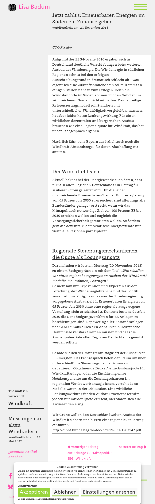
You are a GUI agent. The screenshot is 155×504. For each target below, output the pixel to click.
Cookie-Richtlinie (27, 499)
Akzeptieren (34, 492)
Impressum (68, 499)
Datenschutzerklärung (49, 499)
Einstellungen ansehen (109, 492)
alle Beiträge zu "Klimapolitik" (90, 453)
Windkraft (20, 403)
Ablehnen (65, 492)
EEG (70, 458)
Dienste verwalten (27, 486)
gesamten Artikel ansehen (22, 454)
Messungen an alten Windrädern (25, 425)
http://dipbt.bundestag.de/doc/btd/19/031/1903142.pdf (96, 430)
